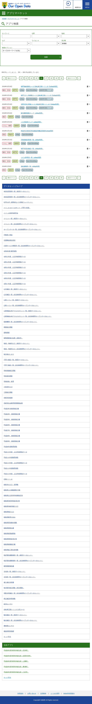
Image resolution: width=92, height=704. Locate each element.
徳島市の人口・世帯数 (11, 484)
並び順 (64, 40)
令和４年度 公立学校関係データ (15, 267)
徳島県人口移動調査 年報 (12, 490)
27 (46, 78)
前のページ (11, 78)
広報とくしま (8, 479)
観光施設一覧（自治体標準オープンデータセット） (20, 620)
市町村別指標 (8, 398)
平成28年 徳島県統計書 (12, 436)
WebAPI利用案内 (69, 693)
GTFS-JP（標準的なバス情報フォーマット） (18, 202)
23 (26, 78)
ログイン (68, 7)
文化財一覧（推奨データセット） (15, 571)
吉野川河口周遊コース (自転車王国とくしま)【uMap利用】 (40, 104)
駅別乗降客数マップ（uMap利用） (32, 113)
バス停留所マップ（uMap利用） (31, 122)
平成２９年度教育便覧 (11, 468)
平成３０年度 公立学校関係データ (15, 474)
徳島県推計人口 (9, 512)
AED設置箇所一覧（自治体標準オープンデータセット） (22, 197)
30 (61, 78)
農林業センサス (9, 626)
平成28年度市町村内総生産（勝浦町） (16, 666)
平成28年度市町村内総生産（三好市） (16, 672)
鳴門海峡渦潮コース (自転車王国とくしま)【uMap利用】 (39, 86)
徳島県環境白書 (9, 528)
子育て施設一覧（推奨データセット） (16, 360)
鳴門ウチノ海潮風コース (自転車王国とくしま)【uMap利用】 (41, 95)
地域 (63, 33)
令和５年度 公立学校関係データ (15, 273)
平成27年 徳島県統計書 (12, 430)
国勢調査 (7, 332)
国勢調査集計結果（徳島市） (13, 338)
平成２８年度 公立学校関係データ (15, 452)
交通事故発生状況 (9, 240)
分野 (33, 33)
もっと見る (7, 636)
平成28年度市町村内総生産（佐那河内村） (18, 656)
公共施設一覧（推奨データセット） (15, 289)
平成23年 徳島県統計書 (11, 408)
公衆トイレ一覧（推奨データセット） (16, 300)
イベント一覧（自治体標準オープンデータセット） (20, 224)
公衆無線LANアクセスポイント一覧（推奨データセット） (23, 311)
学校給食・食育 (9, 381)
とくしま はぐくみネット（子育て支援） (17, 208)
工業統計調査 (8, 392)
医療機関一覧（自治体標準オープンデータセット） (20, 322)
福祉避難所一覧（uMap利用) (30, 166)
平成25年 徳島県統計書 (12, 419)
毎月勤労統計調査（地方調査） (14, 588)
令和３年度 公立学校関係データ (15, 262)
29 (56, 78)
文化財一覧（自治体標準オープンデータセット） (20, 577)
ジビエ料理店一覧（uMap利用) (31, 157)
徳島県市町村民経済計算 (12, 501)
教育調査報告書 (9, 566)
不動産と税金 (8, 235)
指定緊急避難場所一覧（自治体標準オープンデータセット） (23, 560)
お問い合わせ (31, 693)
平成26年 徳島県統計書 (12, 425)
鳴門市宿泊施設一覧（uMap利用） (32, 148)
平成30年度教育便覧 (10, 446)
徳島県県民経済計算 (10, 539)
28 (51, 78)
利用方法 (78, 7)
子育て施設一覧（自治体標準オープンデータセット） (21, 365)
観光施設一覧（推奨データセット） (15, 615)
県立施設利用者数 (9, 598)
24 (31, 78)
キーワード (5, 33)
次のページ (71, 78)
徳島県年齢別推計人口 (11, 506)
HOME (4, 19)
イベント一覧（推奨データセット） (15, 218)
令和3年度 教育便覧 (10, 251)
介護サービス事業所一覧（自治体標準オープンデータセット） (24, 246)
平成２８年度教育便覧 (11, 457)
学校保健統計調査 (9, 370)
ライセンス (35, 40)
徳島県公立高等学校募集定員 (13, 495)
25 (36, 78)
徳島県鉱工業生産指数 (11, 550)
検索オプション (7, 47)
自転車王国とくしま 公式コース (14, 609)
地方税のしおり (9, 354)
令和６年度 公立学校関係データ (15, 278)
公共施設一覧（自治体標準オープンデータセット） (20, 294)
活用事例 (43, 693)
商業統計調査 (8, 327)
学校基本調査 (8, 376)
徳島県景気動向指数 (10, 522)
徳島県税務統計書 (9, 544)
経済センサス (8, 604)
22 (21, 78)
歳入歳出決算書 (9, 582)
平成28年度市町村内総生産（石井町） (16, 650)
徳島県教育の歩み (9, 517)
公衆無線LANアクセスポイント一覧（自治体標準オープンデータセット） (28, 316)
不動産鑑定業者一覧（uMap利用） (32, 140)
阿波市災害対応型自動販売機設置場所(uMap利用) (37, 131)
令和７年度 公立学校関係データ (15, 284)
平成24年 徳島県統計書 (12, 414)
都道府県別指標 (9, 631)
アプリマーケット (17, 13)
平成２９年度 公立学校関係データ (15, 463)
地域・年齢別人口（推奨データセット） (17, 343)
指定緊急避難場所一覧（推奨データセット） (18, 555)
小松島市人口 (8, 387)
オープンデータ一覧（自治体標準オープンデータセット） (23, 229)
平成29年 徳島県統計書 (12, 441)
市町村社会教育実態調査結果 (13, 403)
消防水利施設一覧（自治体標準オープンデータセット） (22, 593)
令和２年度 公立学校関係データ (15, 256)
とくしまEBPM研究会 (11, 213)
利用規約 (20, 693)
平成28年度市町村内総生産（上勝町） (16, 661)
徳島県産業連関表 (9, 533)
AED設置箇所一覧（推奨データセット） (17, 191)
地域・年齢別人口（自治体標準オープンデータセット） (22, 349)
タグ (3, 40)
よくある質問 (55, 693)
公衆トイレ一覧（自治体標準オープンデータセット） (21, 305)
